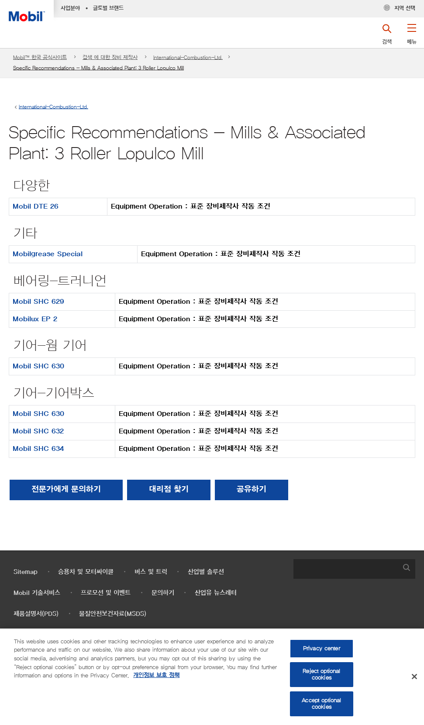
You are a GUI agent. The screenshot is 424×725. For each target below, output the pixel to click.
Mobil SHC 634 (38, 449)
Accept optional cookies (321, 704)
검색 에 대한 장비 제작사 (110, 57)
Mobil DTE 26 (36, 206)
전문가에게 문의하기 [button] (66, 489)
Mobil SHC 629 (38, 302)
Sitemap (26, 572)
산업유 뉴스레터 (216, 593)
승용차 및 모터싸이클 (86, 572)
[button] (411, 37)
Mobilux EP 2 (35, 319)
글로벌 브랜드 (108, 8)
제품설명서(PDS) (36, 614)
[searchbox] (345, 569)
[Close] (414, 676)
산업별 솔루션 (206, 572)
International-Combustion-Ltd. (188, 57)
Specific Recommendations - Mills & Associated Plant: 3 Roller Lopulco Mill (98, 68)
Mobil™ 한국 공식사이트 (40, 57)
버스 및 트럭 (150, 572)
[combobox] (354, 569)
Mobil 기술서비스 (37, 593)
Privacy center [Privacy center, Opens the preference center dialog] (321, 648)
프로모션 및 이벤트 (106, 593)
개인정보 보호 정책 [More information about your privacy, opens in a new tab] (156, 675)
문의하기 (163, 593)
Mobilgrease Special (48, 254)
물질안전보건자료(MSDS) (112, 614)
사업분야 (70, 8)
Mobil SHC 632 (38, 431)
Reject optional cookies (321, 674)
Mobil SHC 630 (38, 366)
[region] (212, 677)
